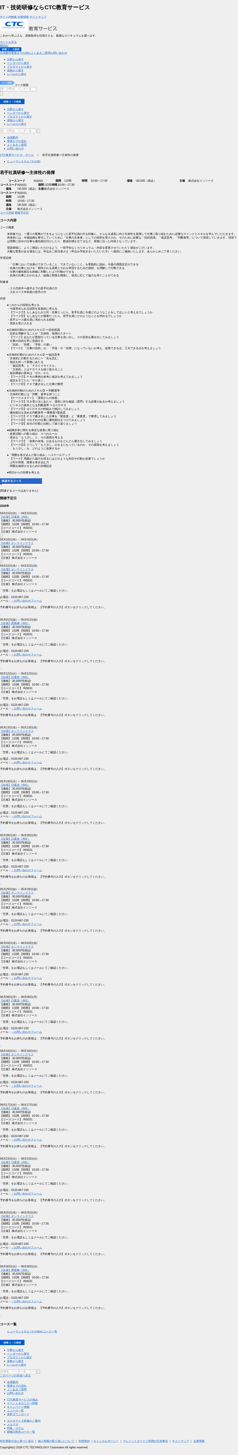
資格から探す (15, 1361)
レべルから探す (17, 1364)
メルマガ (12, 1424)
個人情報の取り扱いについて (56, 1441)
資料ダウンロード (18, 1414)
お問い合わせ (15, 1393)
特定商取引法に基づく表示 (17, 1441)
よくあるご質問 (17, 1389)
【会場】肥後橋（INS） (15, 1270)
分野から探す (15, 1350)
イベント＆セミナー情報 (22, 1403)
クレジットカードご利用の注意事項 (145, 1441)
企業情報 (199, 1441)
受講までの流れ (17, 1385)
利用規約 (84, 1441)
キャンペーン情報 (18, 1406)
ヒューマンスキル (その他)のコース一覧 (32, 1331)
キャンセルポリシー (106, 1441)
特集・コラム (15, 1428)
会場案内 (12, 1382)
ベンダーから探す (18, 1353)
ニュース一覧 (15, 1410)
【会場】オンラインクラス (17, 1216)
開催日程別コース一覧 (21, 1431)
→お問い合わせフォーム (26, 1193)
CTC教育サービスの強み (22, 1399)
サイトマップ (180, 1441)
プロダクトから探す (19, 1357)
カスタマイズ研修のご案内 (24, 1420)
